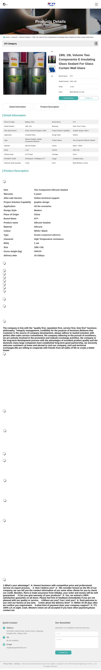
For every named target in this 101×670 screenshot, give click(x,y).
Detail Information (17, 107)
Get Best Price (69, 98)
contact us (63, 652)
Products (15, 37)
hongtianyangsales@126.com (16, 648)
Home (8, 37)
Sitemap (17, 664)
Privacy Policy (8, 664)
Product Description (49, 107)
